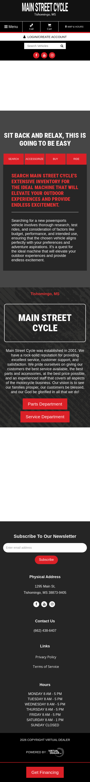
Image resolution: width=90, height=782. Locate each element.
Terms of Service (46, 666)
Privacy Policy (45, 657)
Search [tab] (13, 159)
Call (31, 27)
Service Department (45, 416)
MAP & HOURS (74, 26)
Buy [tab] (55, 159)
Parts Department (45, 404)
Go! (62, 46)
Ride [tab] (76, 159)
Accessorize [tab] (35, 159)
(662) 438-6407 (45, 630)
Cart (49, 27)
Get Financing (45, 772)
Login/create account (45, 37)
